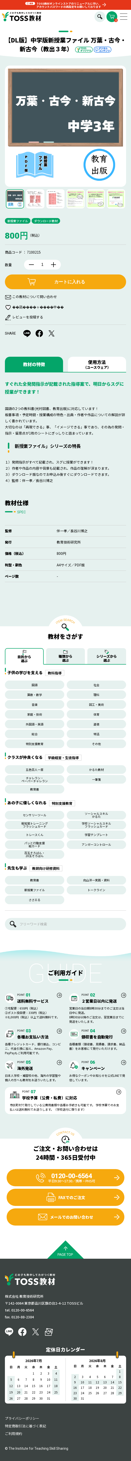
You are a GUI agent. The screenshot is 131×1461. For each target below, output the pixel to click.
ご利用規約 (13, 1433)
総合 (35, 734)
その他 (96, 744)
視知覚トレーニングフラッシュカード (34, 824)
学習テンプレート (96, 835)
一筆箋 (96, 779)
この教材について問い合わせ (34, 296)
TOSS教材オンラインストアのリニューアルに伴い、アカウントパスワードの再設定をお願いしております (68, 5)
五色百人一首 (34, 769)
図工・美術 (96, 704)
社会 (96, 685)
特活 (96, 734)
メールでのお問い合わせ (65, 1217)
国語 (35, 685)
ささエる (34, 900)
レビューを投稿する (27, 316)
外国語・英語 (34, 724)
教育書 (34, 789)
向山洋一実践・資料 (96, 880)
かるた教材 (96, 769)
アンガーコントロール (96, 844)
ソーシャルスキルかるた (96, 815)
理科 (96, 695)
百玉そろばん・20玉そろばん (34, 854)
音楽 (35, 704)
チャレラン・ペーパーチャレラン (34, 779)
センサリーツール (34, 815)
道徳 (96, 724)
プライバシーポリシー (22, 1418)
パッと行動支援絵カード (34, 844)
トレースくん (34, 835)
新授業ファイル (17, 221)
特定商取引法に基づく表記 (25, 1425)
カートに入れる (69, 281)
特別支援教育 (34, 744)
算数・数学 (34, 695)
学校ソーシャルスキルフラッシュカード (96, 824)
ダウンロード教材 (46, 221)
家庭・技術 (34, 714)
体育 (96, 714)
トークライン (96, 890)
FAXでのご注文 (65, 1197)
